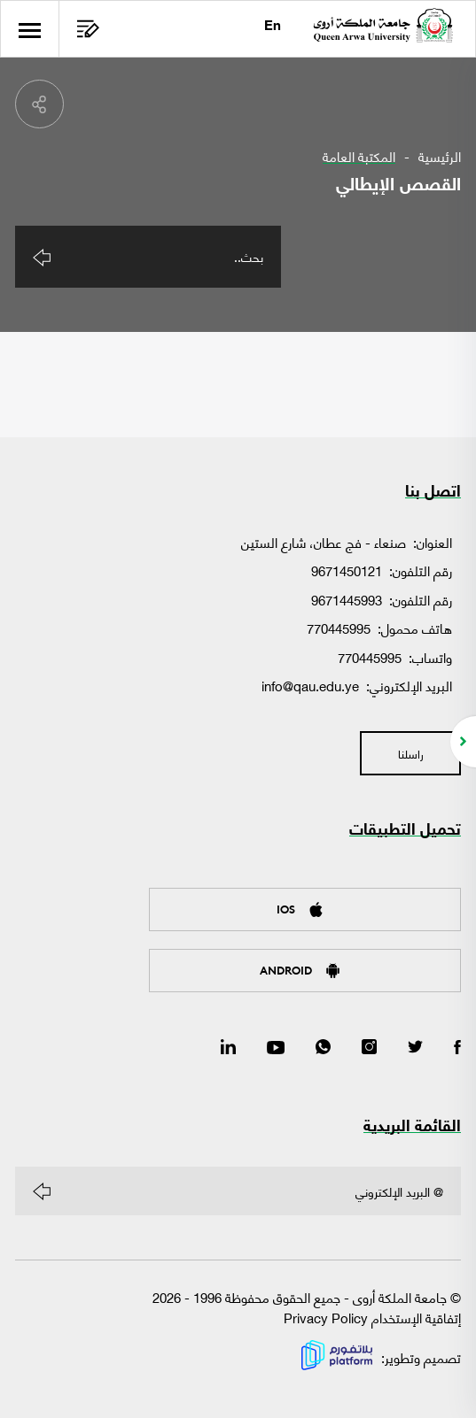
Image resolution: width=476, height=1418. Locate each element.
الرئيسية (439, 156)
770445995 (339, 627)
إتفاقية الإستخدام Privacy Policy (372, 1317)
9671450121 (346, 570)
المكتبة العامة (359, 156)
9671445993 (346, 599)
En (272, 27)
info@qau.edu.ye (310, 685)
